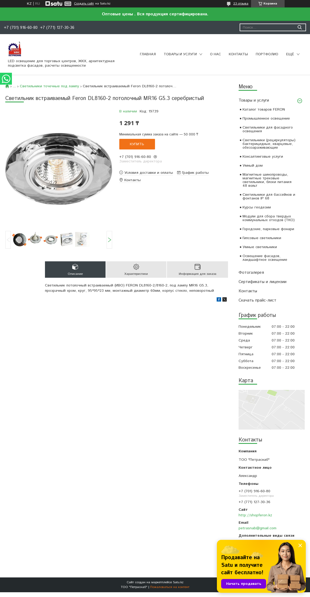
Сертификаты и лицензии (262, 282)
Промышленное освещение (266, 118)
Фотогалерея (251, 272)
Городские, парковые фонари (268, 229)
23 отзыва (240, 3)
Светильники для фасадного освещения (268, 129)
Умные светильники (260, 247)
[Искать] (300, 27)
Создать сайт (84, 4)
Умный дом (253, 165)
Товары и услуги (180, 54)
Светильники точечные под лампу (49, 86)
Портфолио (267, 54)
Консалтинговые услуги (263, 156)
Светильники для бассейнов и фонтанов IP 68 (269, 196)
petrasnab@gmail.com (257, 528)
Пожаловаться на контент (169, 587)
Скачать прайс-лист (257, 300)
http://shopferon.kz (255, 515)
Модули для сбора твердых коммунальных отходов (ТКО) (269, 218)
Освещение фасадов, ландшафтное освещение (265, 257)
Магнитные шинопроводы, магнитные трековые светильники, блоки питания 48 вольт (267, 180)
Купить (137, 144)
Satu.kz (178, 582)
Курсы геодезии (257, 207)
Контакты (238, 54)
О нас (215, 54)
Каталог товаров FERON (264, 109)
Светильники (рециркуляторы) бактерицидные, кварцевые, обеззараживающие (269, 144)
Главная (148, 54)
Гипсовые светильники (262, 238)
